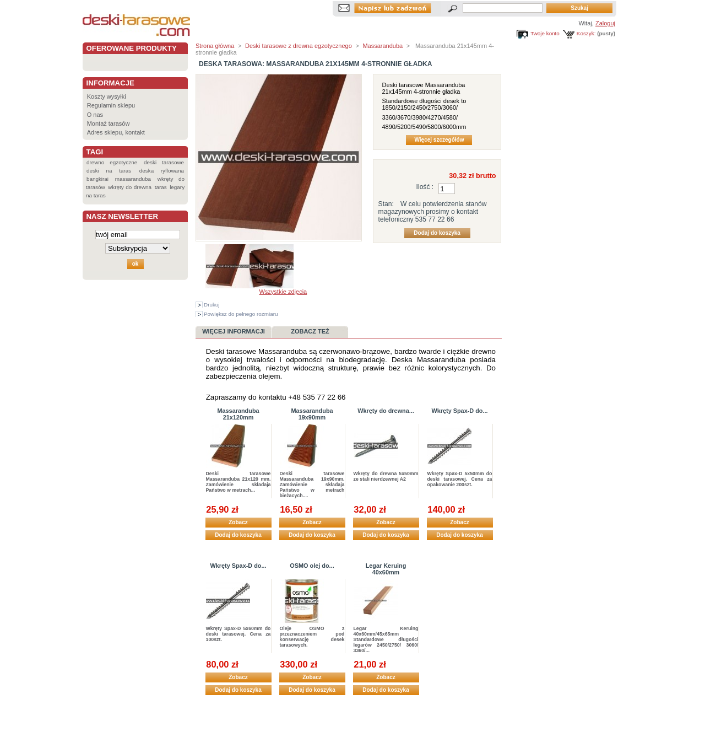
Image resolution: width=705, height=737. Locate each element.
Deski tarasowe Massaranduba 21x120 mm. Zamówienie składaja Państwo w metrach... (238, 482)
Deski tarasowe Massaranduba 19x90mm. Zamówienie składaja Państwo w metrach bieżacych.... (312, 484)
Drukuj (212, 305)
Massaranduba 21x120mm (238, 414)
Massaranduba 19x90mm (312, 414)
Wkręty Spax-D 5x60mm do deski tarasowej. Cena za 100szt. (238, 634)
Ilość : (425, 187)
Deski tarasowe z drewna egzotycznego (298, 45)
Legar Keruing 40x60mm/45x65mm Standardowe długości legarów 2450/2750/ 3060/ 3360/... (386, 639)
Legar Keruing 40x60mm (386, 568)
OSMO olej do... (312, 565)
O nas (95, 114)
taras (161, 187)
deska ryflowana (161, 171)
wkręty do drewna (129, 187)
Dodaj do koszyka (238, 535)
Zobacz (238, 522)
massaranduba (133, 179)
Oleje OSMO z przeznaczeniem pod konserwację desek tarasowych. (312, 637)
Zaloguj (605, 23)
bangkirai (97, 179)
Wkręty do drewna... (385, 410)
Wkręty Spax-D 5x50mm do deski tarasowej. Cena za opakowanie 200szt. (459, 479)
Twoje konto (545, 33)
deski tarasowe (164, 162)
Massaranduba (382, 45)
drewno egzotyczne (111, 162)
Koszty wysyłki (106, 96)
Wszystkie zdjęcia (283, 291)
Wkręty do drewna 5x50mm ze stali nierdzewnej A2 (386, 476)
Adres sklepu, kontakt (116, 132)
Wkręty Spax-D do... (459, 410)
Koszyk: (586, 33)
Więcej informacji (233, 331)
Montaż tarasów (108, 123)
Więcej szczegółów (439, 140)
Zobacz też (310, 331)
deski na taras (108, 171)
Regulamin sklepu (111, 105)
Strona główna (215, 45)
